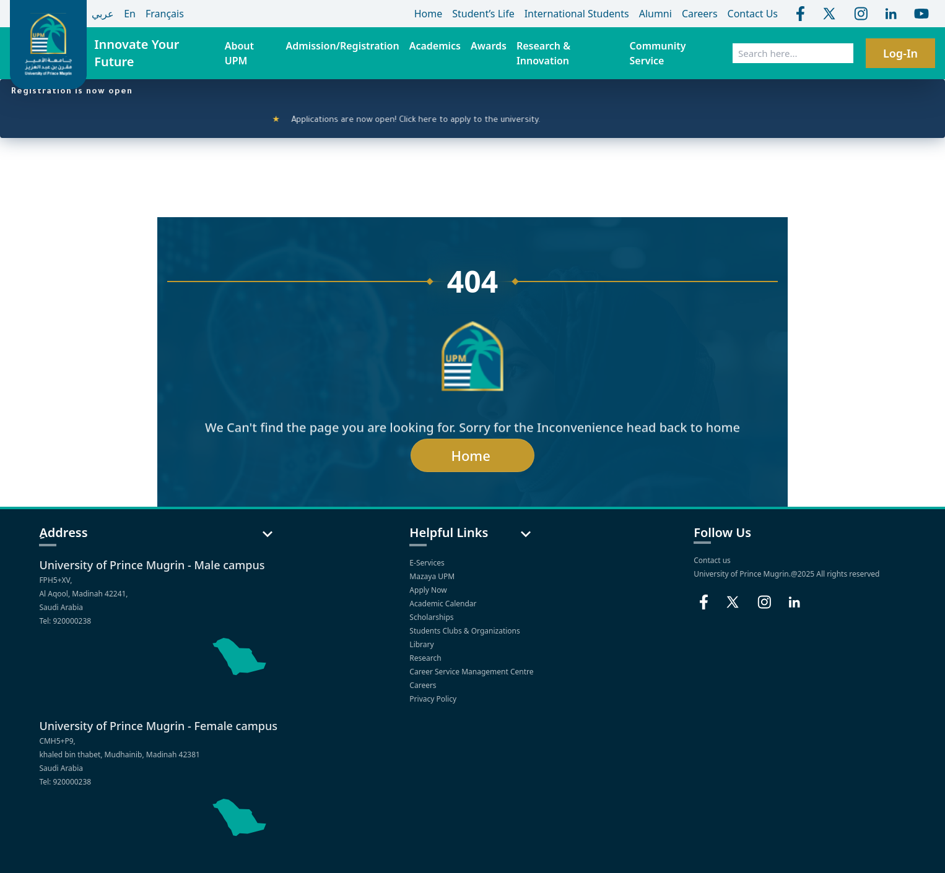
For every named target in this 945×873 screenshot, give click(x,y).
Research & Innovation (543, 53)
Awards (489, 46)
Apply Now (428, 590)
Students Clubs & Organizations (465, 631)
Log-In (900, 53)
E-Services (426, 562)
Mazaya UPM (432, 576)
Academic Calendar (443, 603)
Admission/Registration (342, 46)
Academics (435, 46)
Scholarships (432, 617)
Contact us (712, 560)
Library (422, 644)
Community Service (658, 53)
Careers (423, 685)
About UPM (239, 53)
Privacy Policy (433, 699)
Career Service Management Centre (472, 671)
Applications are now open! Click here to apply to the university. (412, 120)
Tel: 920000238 (65, 621)
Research (426, 658)
